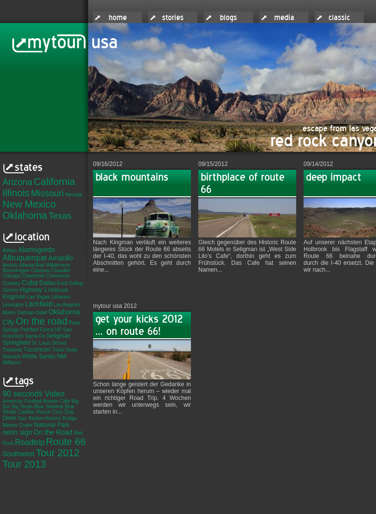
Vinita (71, 349)
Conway (11, 283)
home (118, 17)
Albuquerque (24, 258)
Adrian (9, 250)
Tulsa (58, 349)
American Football (22, 401)
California (54, 181)
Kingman (13, 296)
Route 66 (66, 441)
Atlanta (26, 265)
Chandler (60, 270)
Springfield (16, 342)
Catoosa (40, 270)
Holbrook (58, 290)
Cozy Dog (62, 412)
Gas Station (30, 418)
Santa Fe (35, 336)
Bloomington (16, 270)
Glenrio (10, 290)
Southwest (18, 454)
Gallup (76, 283)
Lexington (13, 304)
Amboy (10, 265)
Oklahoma (24, 215)
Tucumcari (37, 349)
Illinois (16, 192)
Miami (9, 312)
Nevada (73, 194)
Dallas (47, 283)
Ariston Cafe (56, 401)
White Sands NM (44, 356)
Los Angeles (66, 304)
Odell (41, 312)
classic (339, 17)
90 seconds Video (33, 394)
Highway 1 (33, 289)
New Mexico (29, 204)
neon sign (17, 432)
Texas (59, 216)
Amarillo (60, 258)
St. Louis (40, 343)
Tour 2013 (24, 464)
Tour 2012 (57, 452)
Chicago (11, 276)
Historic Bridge (61, 418)
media (284, 17)
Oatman (25, 312)
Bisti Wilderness (52, 265)
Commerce (58, 276)
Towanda (12, 349)
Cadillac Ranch (34, 412)
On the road (42, 321)
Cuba (30, 282)
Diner (9, 418)
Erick (62, 283)
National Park (51, 424)
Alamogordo (36, 250)
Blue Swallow (48, 406)
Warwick (11, 356)
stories (173, 17)
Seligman (59, 335)
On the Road (53, 432)
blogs (228, 17)
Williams (11, 362)
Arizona (17, 182)
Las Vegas (38, 297)
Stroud (59, 343)
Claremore (33, 276)
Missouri (47, 193)
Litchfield (38, 304)
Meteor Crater (17, 425)
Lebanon (60, 297)
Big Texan (22, 406)
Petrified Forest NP (41, 329)
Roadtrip (30, 442)
